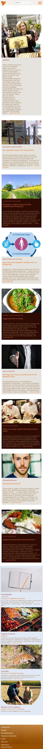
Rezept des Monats (9, 536)
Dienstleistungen (7, 733)
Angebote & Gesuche (8, 634)
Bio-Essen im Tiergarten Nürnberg (12, 673)
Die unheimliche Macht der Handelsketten (18, 150)
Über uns (4, 742)
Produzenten (5, 727)
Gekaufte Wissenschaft (11, 484)
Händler (4, 730)
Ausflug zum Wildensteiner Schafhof (13, 598)
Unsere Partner (6, 747)
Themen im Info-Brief (8, 736)
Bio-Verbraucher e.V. (3, 3)
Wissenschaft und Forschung (12, 259)
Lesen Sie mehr (14, 113)
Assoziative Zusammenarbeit (12, 147)
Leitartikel (6, 60)
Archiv (3, 739)
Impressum (5, 745)
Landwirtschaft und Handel (11, 201)
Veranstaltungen (6, 594)
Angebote (4, 636)
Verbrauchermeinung (9, 480)
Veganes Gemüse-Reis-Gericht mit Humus (19, 540)
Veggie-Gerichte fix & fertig (13, 319)
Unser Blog (4, 671)
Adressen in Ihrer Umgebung (10, 707)
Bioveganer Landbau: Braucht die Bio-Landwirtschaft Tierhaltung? (17, 205)
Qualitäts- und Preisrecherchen (13, 315)
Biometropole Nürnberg (10, 426)
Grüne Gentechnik (9, 371)
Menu (40, 3)
